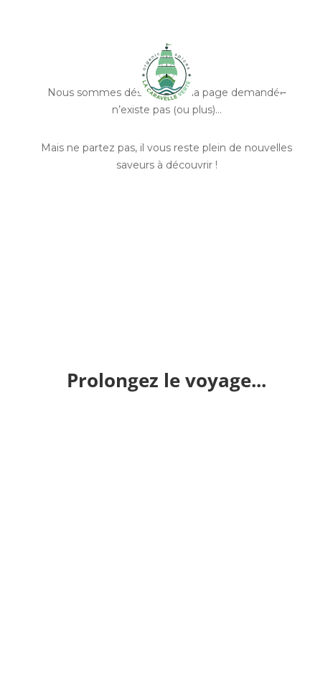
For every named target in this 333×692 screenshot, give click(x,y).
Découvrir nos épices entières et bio (166, 225)
